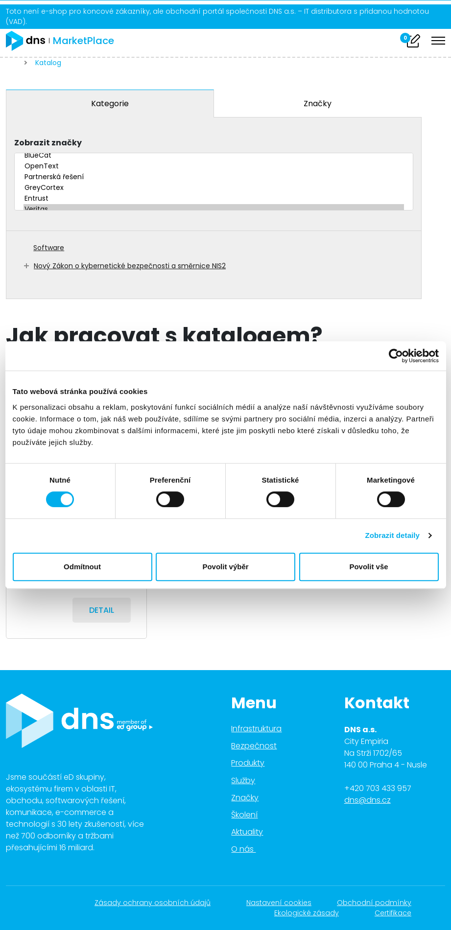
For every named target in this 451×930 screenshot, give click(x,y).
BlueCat (214, 155)
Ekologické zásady (311, 913)
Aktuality (247, 831)
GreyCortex (214, 188)
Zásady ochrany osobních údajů (158, 902)
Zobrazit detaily (392, 535)
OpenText (214, 166)
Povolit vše (368, 566)
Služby (243, 780)
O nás (249, 849)
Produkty (247, 762)
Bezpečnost (254, 745)
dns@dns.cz (367, 800)
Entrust (214, 198)
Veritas (214, 209)
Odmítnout (82, 566)
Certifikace (398, 913)
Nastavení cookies (278, 902)
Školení (244, 814)
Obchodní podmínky (379, 902)
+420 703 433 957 (377, 788)
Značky (318, 103)
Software (48, 248)
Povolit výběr (225, 566)
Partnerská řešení (214, 177)
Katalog (48, 63)
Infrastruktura (256, 728)
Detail (101, 610)
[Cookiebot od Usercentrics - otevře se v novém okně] (396, 356)
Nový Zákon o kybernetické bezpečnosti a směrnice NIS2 (130, 266)
